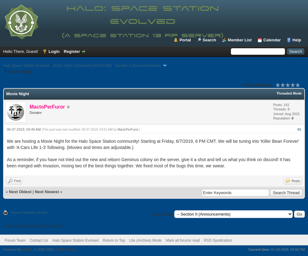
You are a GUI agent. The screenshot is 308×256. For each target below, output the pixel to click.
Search (209, 40)
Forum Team (15, 240)
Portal (185, 40)
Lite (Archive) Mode (145, 240)
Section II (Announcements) (138, 65)
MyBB (27, 249)
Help (296, 40)
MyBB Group (65, 249)
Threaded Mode (289, 93)
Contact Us (39, 240)
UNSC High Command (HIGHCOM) (82, 65)
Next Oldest (20, 191)
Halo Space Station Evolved (26, 65)
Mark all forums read (183, 240)
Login (54, 51)
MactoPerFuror (128, 129)
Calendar (272, 40)
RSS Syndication (218, 240)
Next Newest (47, 191)
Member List (240, 40)
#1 (299, 129)
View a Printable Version (29, 212)
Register (72, 51)
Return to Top (114, 240)
